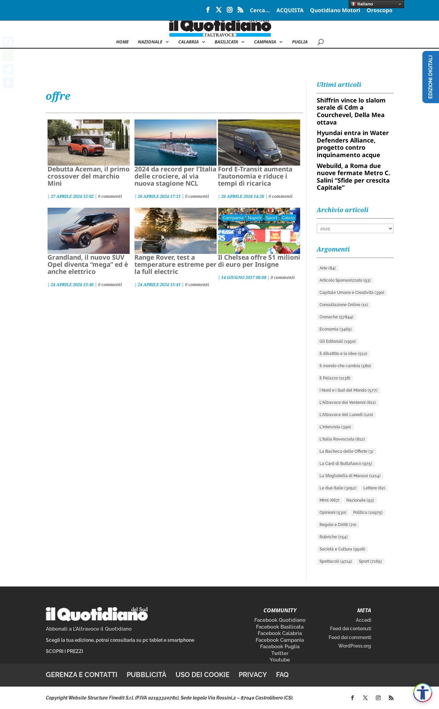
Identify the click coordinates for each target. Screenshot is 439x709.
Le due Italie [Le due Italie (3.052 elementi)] (337, 488)
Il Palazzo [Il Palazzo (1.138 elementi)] (334, 378)
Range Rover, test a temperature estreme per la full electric (175, 264)
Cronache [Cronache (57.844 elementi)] (336, 317)
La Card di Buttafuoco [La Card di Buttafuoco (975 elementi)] (345, 463)
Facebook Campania (280, 640)
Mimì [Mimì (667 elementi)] (329, 500)
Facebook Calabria (280, 633)
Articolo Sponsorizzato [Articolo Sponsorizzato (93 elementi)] (345, 280)
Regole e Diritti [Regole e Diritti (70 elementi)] (337, 524)
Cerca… (260, 10)
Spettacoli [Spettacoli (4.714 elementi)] (335, 561)
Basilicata (226, 42)
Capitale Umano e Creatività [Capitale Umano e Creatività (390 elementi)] (351, 292)
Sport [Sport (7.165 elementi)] (370, 561)
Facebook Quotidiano (280, 620)
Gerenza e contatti (81, 675)
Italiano (362, 4)
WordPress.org (354, 646)
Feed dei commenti (350, 637)
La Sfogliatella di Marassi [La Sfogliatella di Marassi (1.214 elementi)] (350, 475)
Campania (265, 42)
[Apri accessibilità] (422, 692)
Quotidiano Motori (335, 10)
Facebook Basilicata (280, 627)
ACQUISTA (290, 10)
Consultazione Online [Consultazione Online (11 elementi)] (343, 304)
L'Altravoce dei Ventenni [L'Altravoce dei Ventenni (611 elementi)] (347, 402)
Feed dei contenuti (350, 628)
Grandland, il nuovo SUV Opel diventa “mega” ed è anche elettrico (88, 264)
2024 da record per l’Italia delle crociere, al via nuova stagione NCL (175, 176)
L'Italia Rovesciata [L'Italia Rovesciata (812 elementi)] (342, 439)
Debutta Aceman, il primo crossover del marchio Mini (89, 176)
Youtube (280, 660)
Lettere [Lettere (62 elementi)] (374, 488)
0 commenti (110, 196)
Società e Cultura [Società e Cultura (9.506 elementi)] (342, 549)
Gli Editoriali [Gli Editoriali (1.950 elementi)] (337, 341)
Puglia (300, 42)
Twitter (280, 653)
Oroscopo (379, 10)
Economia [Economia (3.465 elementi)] (335, 329)
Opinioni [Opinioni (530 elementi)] (332, 512)
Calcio (288, 217)
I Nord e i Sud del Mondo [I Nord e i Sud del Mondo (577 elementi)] (348, 390)
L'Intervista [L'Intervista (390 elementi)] (335, 427)
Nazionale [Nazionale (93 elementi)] (360, 500)
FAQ (282, 675)
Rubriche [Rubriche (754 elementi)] (333, 537)
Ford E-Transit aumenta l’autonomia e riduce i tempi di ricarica (255, 176)
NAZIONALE (150, 42)
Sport (271, 217)
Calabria (188, 42)
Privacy (253, 675)
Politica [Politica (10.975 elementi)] (368, 512)
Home (122, 42)
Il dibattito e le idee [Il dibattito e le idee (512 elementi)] (343, 353)
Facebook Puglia (279, 646)
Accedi (363, 620)
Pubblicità (146, 675)
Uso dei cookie (203, 675)
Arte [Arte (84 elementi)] (327, 268)
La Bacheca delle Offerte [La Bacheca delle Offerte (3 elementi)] (346, 451)
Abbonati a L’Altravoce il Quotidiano (89, 629)
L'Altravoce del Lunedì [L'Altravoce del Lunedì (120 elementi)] (346, 414)
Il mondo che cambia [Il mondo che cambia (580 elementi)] (345, 365)
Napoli (254, 217)
